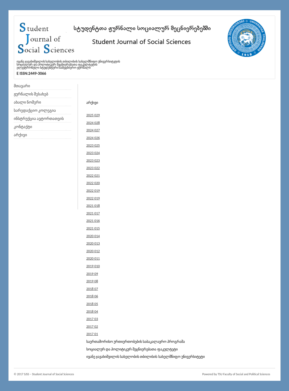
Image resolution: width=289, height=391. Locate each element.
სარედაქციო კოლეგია (35, 110)
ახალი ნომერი (27, 102)
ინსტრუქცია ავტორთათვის (39, 118)
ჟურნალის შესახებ (31, 94)
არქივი (20, 135)
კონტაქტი (23, 126)
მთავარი (22, 86)
